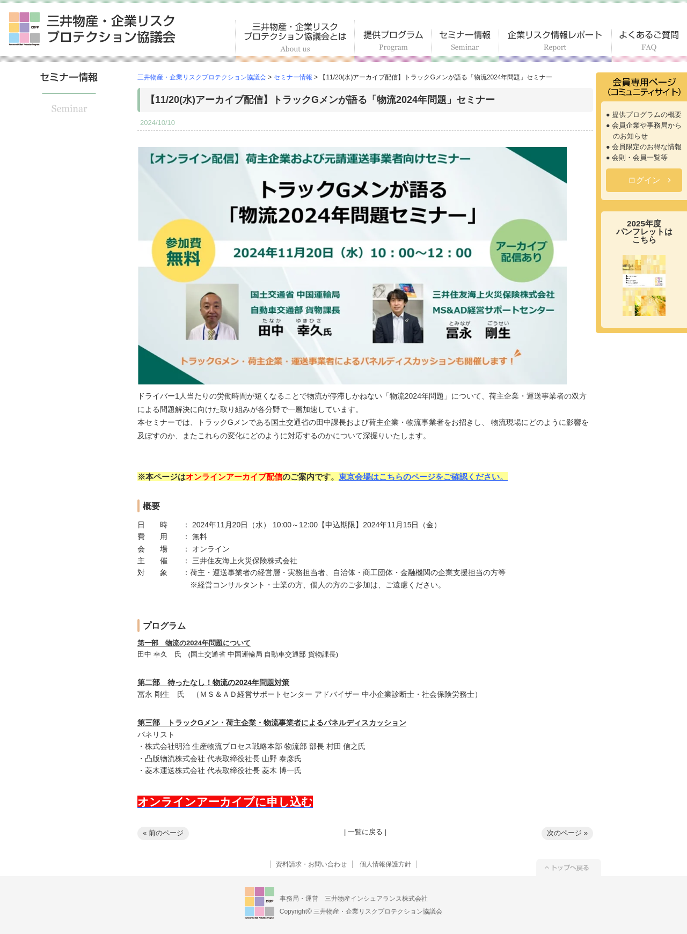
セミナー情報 (465, 45)
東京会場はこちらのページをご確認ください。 (423, 476)
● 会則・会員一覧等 (637, 157)
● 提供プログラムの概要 (644, 115)
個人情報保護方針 (385, 864)
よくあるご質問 (649, 45)
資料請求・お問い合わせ (311, 864)
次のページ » (567, 833)
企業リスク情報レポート (555, 45)
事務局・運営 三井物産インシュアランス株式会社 (354, 898)
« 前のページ (163, 833)
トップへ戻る (568, 867)
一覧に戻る (365, 832)
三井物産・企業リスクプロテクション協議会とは (295, 41)
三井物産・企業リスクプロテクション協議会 (92, 29)
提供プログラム (393, 45)
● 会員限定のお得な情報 (644, 147)
